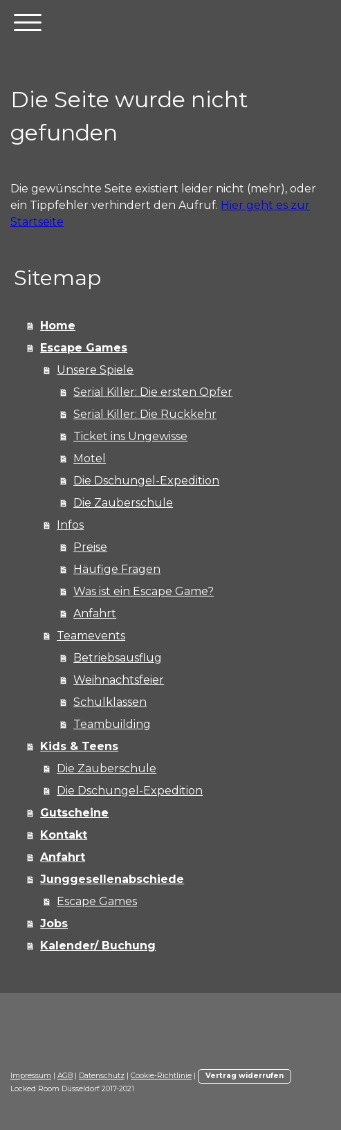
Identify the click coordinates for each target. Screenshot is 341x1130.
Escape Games (83, 347)
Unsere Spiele (95, 369)
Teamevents (91, 635)
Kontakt (63, 834)
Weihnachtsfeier (118, 679)
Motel (89, 458)
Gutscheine (74, 812)
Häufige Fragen (116, 569)
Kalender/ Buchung (98, 945)
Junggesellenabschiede (112, 879)
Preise (90, 547)
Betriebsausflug (117, 657)
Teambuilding (112, 724)
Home (57, 325)
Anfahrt (94, 613)
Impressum (30, 1075)
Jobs (54, 923)
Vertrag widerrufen (244, 1075)
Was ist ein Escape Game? (143, 591)
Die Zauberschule (123, 502)
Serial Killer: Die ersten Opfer (152, 392)
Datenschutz (102, 1075)
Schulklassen (110, 702)
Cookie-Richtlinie (161, 1075)
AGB (65, 1075)
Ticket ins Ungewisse (130, 436)
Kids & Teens (79, 746)
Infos (70, 524)
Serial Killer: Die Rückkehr (144, 414)
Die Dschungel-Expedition (146, 480)
